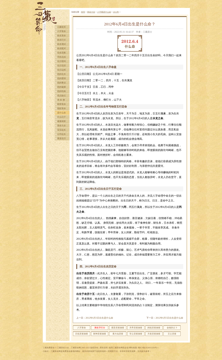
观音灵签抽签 (117, 327)
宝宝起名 (61, 130)
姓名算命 (61, 35)
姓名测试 (61, 44)
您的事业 (61, 82)
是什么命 (61, 112)
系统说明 (104, 347)
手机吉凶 (61, 57)
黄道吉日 (61, 138)
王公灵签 (172, 333)
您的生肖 (61, 74)
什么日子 (61, 117)
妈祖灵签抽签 (154, 327)
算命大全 (61, 125)
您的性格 (61, 91)
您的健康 (61, 87)
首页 (83, 12)
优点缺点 (61, 95)
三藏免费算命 (49, 347)
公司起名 (61, 134)
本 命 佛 (61, 100)
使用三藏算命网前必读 (119, 347)
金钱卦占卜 (172, 327)
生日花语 (61, 65)
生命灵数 (61, 52)
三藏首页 (61, 27)
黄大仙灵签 (117, 333)
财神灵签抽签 (99, 333)
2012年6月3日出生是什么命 (99, 318)
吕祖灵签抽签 (81, 333)
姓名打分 (61, 40)
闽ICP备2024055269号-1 (148, 347)
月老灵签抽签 (154, 333)
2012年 (116, 12)
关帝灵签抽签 (135, 327)
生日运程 (61, 70)
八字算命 (61, 31)
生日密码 (61, 61)
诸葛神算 (61, 121)
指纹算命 (61, 108)
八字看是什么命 (104, 12)
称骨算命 (61, 104)
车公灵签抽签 (135, 333)
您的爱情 (61, 78)
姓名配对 (61, 48)
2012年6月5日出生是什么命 (169, 318)
